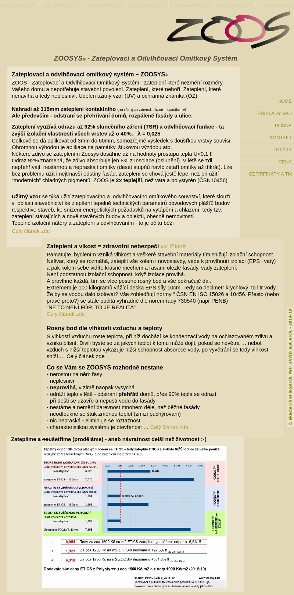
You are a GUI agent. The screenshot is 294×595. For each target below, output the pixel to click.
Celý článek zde (31, 231)
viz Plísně (173, 246)
